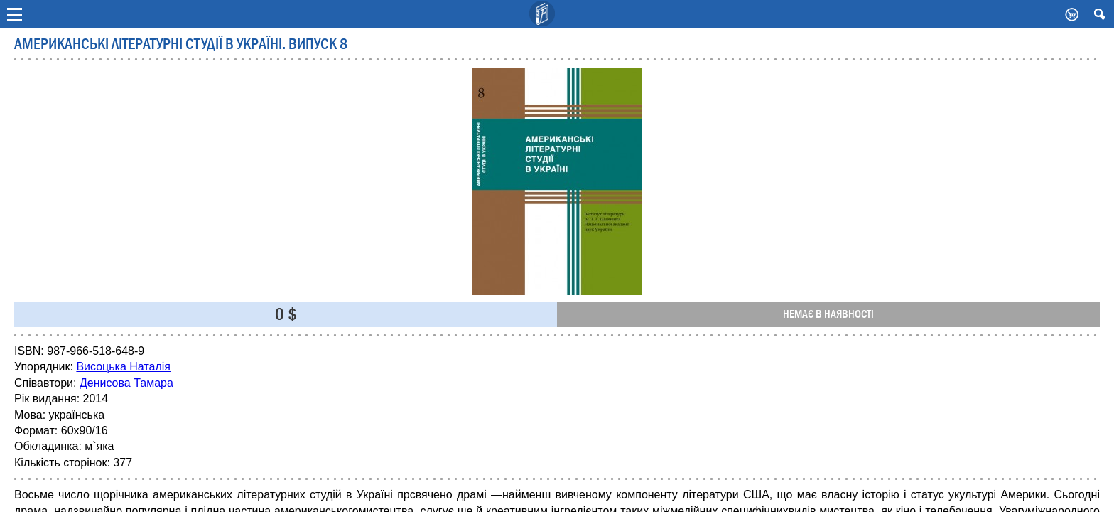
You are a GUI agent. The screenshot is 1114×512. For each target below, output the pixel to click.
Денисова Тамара (126, 383)
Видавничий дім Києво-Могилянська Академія (542, 14)
